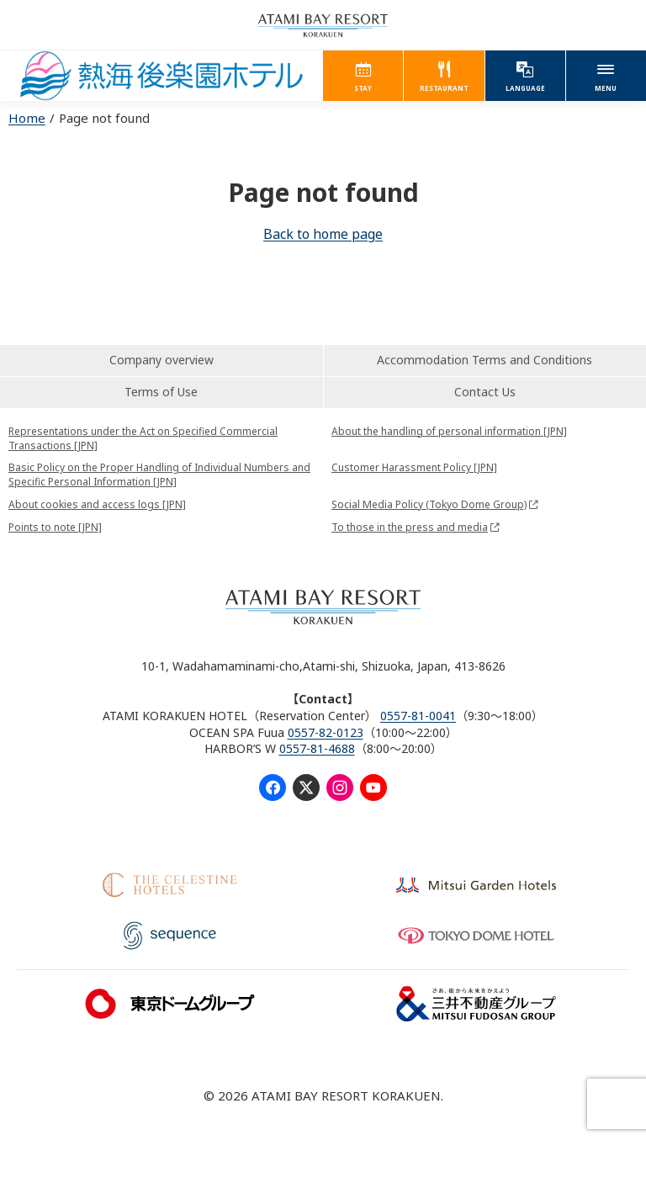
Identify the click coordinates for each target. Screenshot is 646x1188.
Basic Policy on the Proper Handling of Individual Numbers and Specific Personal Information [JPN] (159, 474)
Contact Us (485, 392)
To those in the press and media (409, 527)
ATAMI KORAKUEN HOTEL (161, 75)
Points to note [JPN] (55, 527)
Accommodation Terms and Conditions (484, 360)
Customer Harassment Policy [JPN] (414, 467)
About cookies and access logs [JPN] (97, 504)
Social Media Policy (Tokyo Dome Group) (429, 504)
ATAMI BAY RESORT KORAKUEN (323, 25)
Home (26, 117)
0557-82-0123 (325, 732)
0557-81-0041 (418, 716)
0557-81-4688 (317, 748)
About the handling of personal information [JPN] (449, 431)
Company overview (161, 360)
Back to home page (323, 234)
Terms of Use (161, 392)
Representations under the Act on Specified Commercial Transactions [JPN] (143, 438)
